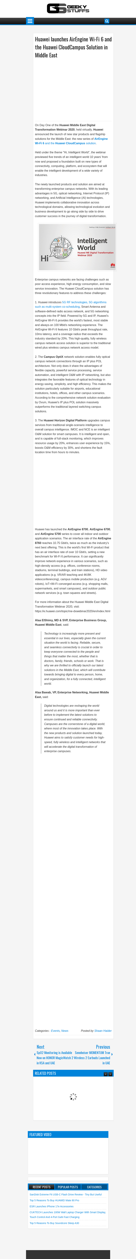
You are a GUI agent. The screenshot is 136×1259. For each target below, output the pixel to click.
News (64, 1030)
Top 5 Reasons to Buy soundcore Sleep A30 (54, 1223)
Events (55, 1030)
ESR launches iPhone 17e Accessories (52, 1206)
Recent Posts (41, 1187)
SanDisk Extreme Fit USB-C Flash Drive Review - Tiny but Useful (66, 1194)
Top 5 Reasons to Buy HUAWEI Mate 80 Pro (54, 1200)
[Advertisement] (70, 89)
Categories (94, 1187)
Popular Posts (68, 1187)
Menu (30, 21)
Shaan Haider (103, 1030)
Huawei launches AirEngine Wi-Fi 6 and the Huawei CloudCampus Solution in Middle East (73, 47)
